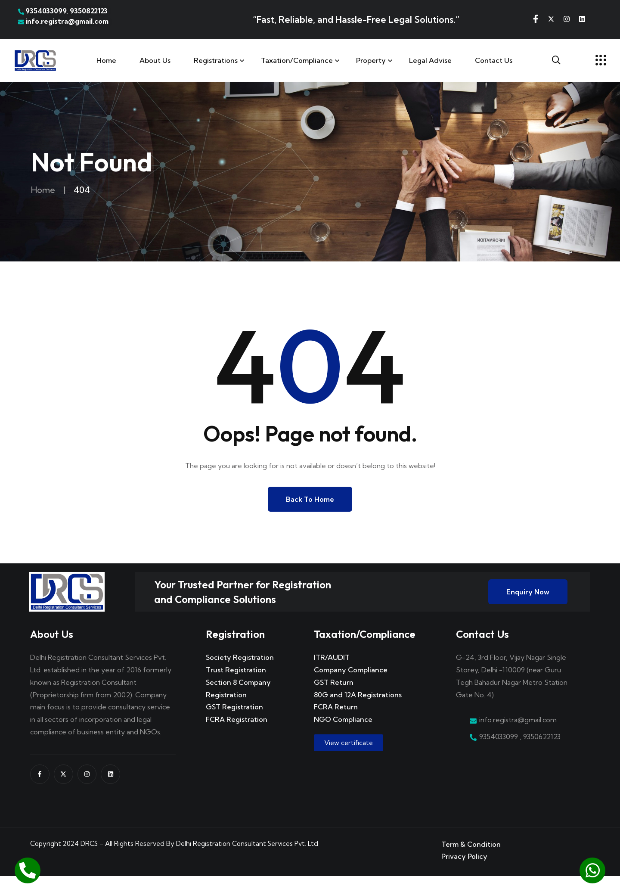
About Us (155, 60)
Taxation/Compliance (297, 60)
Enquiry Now (527, 600)
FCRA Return (336, 722)
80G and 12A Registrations (358, 710)
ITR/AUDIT (332, 673)
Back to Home (310, 499)
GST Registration (234, 722)
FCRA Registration (236, 735)
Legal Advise (430, 60)
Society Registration (240, 673)
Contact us (493, 60)
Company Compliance (351, 685)
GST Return (333, 697)
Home (106, 60)
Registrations (216, 60)
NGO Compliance (343, 735)
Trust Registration (236, 685)
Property (371, 60)
